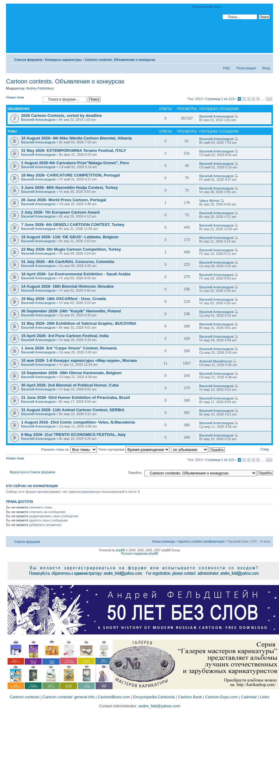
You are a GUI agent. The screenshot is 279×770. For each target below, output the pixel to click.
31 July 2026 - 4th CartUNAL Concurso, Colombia (67, 261)
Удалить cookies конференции (201, 541)
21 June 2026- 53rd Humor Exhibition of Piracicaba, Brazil (75, 397)
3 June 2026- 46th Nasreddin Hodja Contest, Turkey (69, 187)
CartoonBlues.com (114, 697)
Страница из (219, 99)
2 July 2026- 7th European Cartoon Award (60, 212)
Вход (266, 68)
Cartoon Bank (190, 697)
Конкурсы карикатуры (63, 59)
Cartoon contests (24, 697)
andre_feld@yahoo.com (159, 706)
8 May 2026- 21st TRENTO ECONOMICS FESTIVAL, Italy (73, 434)
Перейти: (135, 472)
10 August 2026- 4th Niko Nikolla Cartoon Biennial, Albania (76, 138)
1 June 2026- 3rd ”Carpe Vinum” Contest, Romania (69, 348)
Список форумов (28, 59)
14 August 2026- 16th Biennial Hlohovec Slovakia (67, 286)
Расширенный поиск (206, 6)
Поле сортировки (134, 449)
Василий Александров (38, 119)
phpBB (120, 550)
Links (264, 697)
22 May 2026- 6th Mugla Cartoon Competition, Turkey (71, 249)
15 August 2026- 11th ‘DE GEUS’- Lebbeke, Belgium (70, 237)
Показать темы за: (69, 449)
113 (269, 99)
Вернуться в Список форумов (32, 472)
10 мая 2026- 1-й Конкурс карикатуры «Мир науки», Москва (79, 360)
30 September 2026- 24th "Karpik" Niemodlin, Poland (71, 311)
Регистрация (246, 68)
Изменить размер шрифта (265, 58)
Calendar (249, 697)
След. (264, 449)
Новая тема (23, 99)
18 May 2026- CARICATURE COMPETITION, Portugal (70, 175)
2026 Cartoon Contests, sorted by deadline (61, 115)
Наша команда (163, 541)
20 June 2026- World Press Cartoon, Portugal (63, 200)
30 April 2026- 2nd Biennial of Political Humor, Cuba (70, 385)
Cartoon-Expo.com (221, 697)
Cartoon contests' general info (68, 697)
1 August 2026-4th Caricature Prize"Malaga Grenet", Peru (75, 163)
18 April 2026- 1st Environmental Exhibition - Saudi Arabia (76, 274)
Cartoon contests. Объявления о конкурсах (120, 59)
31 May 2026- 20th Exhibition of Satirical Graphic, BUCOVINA (78, 323)
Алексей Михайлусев (215, 361)
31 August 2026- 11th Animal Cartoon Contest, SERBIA (73, 410)
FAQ (226, 68)
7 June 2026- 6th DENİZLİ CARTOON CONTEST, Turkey (72, 224)
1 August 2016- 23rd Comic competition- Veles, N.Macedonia (78, 422)
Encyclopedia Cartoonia (154, 697)
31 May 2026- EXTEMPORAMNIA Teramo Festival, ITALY (73, 150)
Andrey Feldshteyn (40, 88)
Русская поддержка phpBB (139, 553)
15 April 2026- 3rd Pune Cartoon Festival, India (65, 335)
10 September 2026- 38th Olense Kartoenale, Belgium (71, 373)
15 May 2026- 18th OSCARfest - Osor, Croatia (63, 298)
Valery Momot (209, 200)
